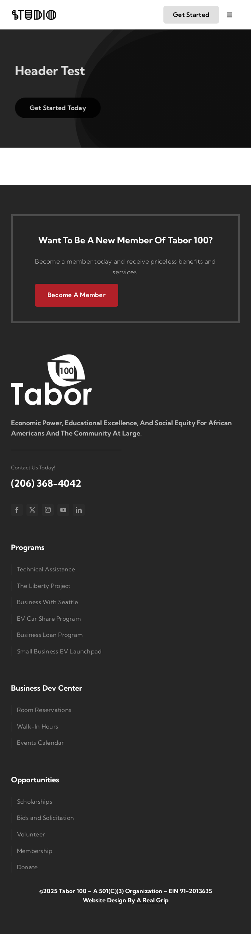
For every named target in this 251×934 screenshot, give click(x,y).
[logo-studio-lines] (34, 12)
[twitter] (32, 510)
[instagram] (48, 510)
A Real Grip (153, 900)
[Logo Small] (51, 356)
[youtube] (63, 510)
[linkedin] (79, 510)
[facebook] (17, 510)
